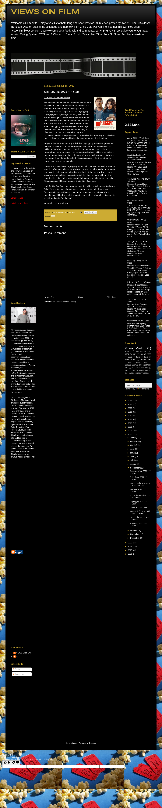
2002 (130, 357)
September (135, 468)
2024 (130, 546)
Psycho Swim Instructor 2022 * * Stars (140, 484)
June (132, 456)
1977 (133, 368)
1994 (140, 370)
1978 (138, 357)
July (132, 460)
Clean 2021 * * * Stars (139, 507)
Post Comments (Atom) (66, 302)
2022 (53, 216)
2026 (130, 554)
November (134, 534)
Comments (18, 674)
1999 (149, 354)
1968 (140, 365)
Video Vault (134, 348)
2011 (146, 351)
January (134, 438)
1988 (142, 360)
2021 (130, 431)
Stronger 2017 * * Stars (137, 241)
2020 (130, 427)
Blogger (92, 743)
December (134, 538)
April (132, 449)
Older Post (111, 297)
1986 (127, 360)
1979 (146, 357)
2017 (130, 416)
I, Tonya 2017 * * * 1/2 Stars (139, 282)
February (134, 441)
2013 (130, 401)
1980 (140, 368)
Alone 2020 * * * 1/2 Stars (138, 138)
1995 (130, 362)
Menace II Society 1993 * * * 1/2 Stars (140, 512)
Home (11, 46)
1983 (126, 370)
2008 (139, 373)
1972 (147, 365)
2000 (126, 373)
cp (17, 656)
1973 (126, 368)
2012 (127, 351)
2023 (130, 543)
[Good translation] (6, 762)
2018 (130, 419)
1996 (146, 370)
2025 (130, 550)
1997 (138, 362)
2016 (130, 412)
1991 (142, 354)
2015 (130, 408)
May (132, 453)
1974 (127, 354)
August (133, 464)
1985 (133, 370)
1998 (146, 362)
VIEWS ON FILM (45, 12)
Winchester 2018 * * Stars (138, 321)
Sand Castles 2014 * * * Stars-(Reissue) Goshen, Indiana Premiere (138, 157)
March (133, 445)
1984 (137, 351)
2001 (127, 365)
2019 (130, 423)
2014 (130, 404)
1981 (134, 354)
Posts (16, 669)
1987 (134, 360)
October (134, 530)
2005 (133, 373)
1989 (149, 360)
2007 (134, 365)
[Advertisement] (23, 94)
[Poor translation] (15, 762)
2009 (145, 373)
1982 (146, 368)
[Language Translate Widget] (138, 385)
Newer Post (50, 297)
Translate (142, 389)
